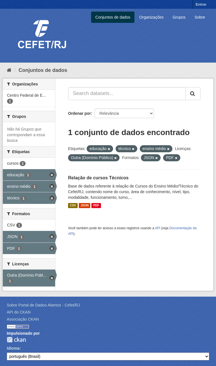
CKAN (16, 340)
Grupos (179, 17)
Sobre (200, 17)
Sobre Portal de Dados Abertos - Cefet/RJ (43, 305)
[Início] (9, 70)
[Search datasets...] (127, 93)
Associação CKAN (23, 319)
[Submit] (193, 93)
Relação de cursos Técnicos (98, 177)
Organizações (151, 17)
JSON (84, 205)
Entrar (201, 4)
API (157, 228)
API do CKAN (19, 312)
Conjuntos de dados (112, 17)
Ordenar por (79, 113)
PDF (96, 205)
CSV (73, 205)
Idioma (13, 348)
